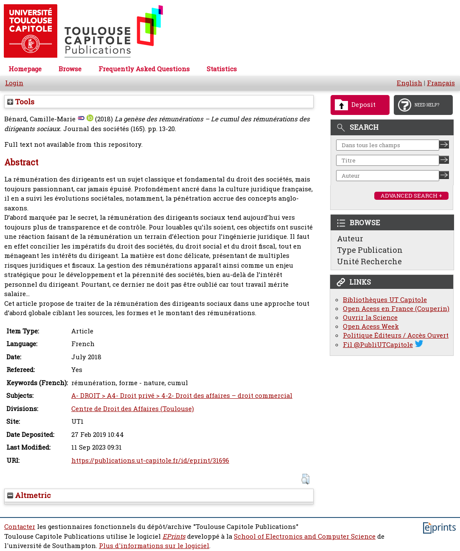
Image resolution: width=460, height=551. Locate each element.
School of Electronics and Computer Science (305, 536)
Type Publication (370, 250)
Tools (20, 101)
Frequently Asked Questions (144, 68)
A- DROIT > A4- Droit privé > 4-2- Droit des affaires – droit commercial (181, 395)
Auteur (350, 238)
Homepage (25, 68)
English (409, 82)
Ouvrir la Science (370, 317)
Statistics (222, 68)
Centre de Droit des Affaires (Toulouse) (132, 408)
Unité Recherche (369, 261)
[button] (305, 479)
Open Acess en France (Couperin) (396, 308)
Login (14, 82)
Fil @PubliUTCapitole (378, 344)
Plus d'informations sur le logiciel (154, 545)
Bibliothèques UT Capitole (385, 299)
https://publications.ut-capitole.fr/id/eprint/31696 (150, 460)
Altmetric (29, 495)
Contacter (19, 526)
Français (441, 82)
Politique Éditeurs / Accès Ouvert (396, 335)
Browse (70, 68)
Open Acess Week (371, 326)
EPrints (174, 536)
